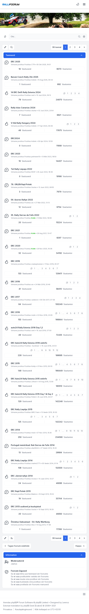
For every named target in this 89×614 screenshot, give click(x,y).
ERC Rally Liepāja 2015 (21, 409)
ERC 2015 (15, 363)
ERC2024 (15, 138)
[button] (84, 47)
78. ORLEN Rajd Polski (21, 184)
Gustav (34, 187)
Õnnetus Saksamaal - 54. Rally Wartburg (30, 522)
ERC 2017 (15, 297)
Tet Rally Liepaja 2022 (21, 169)
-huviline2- (35, 346)
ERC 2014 (15, 430)
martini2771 (35, 463)
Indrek (33, 80)
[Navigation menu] (5, 37)
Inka (32, 525)
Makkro (34, 494)
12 (57, 350)
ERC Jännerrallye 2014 (22, 476)
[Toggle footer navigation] (84, 594)
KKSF (33, 172)
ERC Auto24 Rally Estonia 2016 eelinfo (29, 343)
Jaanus (14, 564)
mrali (33, 433)
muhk (33, 315)
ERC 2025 (15, 61)
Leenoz (65, 602)
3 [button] (74, 47)
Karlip (33, 366)
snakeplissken (37, 264)
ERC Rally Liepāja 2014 (21, 460)
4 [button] (79, 47)
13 (82, 431)
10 (50, 350)
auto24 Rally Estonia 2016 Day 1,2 (27, 327)
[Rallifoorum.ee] (11, 4)
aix (32, 203)
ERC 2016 (15, 312)
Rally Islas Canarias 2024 (23, 107)
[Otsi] (79, 36)
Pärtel (33, 397)
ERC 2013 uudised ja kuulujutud (26, 506)
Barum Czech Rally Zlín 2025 (24, 77)
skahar (34, 111)
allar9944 (35, 448)
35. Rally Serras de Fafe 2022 (25, 215)
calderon (34, 300)
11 (53, 350)
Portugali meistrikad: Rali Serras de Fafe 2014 (33, 445)
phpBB (14, 602)
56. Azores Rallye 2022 (22, 200)
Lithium (34, 382)
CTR (33, 65)
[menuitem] (77, 4)
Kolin (33, 218)
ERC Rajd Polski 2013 (21, 491)
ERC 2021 (15, 230)
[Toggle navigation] (84, 4)
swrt (33, 95)
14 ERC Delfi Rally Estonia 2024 (26, 92)
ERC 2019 (15, 261)
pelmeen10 (35, 157)
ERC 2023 (15, 154)
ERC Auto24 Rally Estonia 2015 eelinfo (29, 379)
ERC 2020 (15, 246)
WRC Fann (35, 412)
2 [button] (70, 47)
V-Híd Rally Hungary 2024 (23, 123)
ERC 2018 (15, 281)
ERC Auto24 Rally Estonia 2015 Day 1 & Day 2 (32, 394)
